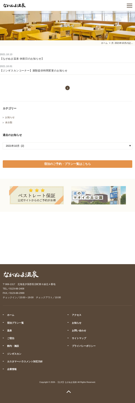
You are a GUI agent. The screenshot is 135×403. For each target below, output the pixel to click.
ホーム (10, 315)
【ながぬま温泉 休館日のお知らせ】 (22, 58)
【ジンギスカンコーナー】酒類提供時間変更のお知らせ (34, 70)
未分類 (8, 122)
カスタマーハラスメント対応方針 (25, 361)
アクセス (76, 315)
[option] (36, 195)
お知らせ (10, 117)
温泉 (9, 330)
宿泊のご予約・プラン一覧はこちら (67, 163)
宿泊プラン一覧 (15, 322)
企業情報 (12, 369)
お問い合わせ (79, 330)
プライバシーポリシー (84, 346)
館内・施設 (13, 346)
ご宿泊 (10, 338)
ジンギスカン (14, 353)
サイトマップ (79, 338)
